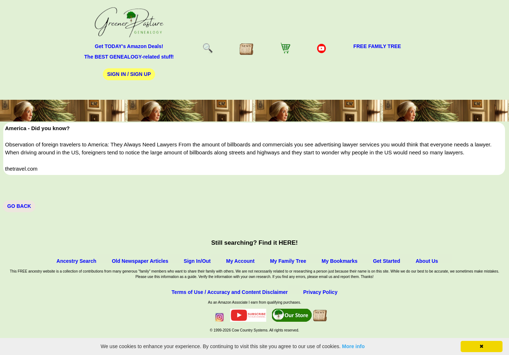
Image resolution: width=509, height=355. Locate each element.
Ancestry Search (77, 261)
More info (353, 346)
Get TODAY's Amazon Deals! (129, 46)
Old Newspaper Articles (140, 261)
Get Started (386, 261)
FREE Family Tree (377, 46)
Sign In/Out (197, 261)
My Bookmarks (340, 261)
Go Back (19, 206)
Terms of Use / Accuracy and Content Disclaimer (230, 292)
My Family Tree (288, 261)
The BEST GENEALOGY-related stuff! (129, 57)
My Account (240, 261)
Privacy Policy (320, 292)
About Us (427, 261)
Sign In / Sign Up (129, 74)
